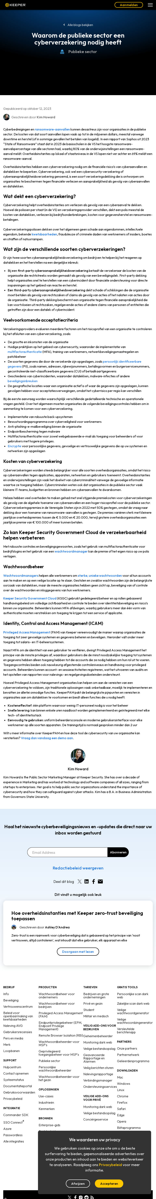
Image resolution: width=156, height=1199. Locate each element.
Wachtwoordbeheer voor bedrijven (57, 1005)
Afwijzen (78, 1184)
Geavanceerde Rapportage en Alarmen (94, 1058)
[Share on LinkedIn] (86, 881)
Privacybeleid (12, 1099)
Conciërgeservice (95, 1119)
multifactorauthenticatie (25, 352)
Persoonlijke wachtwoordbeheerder (55, 1068)
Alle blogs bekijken (80, 25)
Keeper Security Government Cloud (29, 598)
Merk (6, 1044)
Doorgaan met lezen (78, 952)
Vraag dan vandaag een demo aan (47, 738)
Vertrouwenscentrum (18, 1006)
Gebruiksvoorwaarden (19, 1092)
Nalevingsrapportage (98, 1074)
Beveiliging (10, 1000)
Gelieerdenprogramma (133, 1061)
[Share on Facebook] (93, 881)
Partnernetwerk (128, 1055)
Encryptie (14, 446)
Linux (120, 1090)
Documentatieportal (17, 1086)
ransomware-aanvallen (52, 129)
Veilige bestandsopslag (99, 1049)
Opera (121, 1121)
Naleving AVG (13, 1026)
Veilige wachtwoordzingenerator (135, 1021)
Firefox (122, 1102)
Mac (120, 1077)
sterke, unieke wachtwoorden (100, 575)
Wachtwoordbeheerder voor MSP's (59, 1043)
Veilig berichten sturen (98, 1068)
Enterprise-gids (49, 1125)
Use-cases (46, 1096)
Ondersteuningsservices (100, 1087)
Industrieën (46, 1102)
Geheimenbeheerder (98, 1036)
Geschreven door (45, 927)
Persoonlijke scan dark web (132, 995)
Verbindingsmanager (97, 1080)
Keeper (15, 4)
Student (88, 1010)
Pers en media (13, 1038)
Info (6, 994)
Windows (123, 1083)
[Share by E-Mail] (100, 881)
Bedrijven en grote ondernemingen (96, 995)
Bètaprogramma (129, 1128)
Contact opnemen (16, 1073)
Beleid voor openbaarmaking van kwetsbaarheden (18, 1016)
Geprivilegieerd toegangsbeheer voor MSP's (59, 1052)
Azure (7, 1129)
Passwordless (13, 1135)
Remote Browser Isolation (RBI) (61, 1035)
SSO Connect (13, 1122)
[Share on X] (79, 881)
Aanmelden (129, 5)
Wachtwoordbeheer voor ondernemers (57, 995)
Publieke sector (78, 51)
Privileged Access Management (26, 632)
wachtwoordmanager (71, 551)
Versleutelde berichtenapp (126, 1030)
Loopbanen (11, 1051)
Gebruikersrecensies (17, 1032)
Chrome (122, 1096)
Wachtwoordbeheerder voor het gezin (59, 1078)
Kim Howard (78, 769)
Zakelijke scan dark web (133, 1003)
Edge (121, 1115)
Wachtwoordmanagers (20, 575)
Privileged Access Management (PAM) (61, 1014)
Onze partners (127, 1048)
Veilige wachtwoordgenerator (133, 1011)
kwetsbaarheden (44, 234)
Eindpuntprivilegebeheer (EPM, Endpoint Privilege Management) (60, 1026)
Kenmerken (47, 1109)
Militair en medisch (96, 1016)
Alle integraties (13, 1141)
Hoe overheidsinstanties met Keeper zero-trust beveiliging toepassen (77, 916)
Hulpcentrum (12, 1067)
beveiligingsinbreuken (23, 381)
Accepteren (109, 1184)
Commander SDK (15, 1115)
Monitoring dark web (97, 1042)
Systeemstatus (13, 1080)
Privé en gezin (93, 1003)
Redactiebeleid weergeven (78, 867)
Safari (121, 1109)
